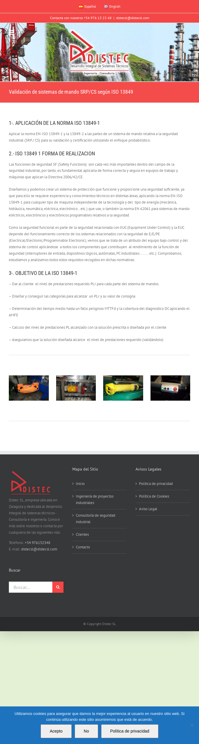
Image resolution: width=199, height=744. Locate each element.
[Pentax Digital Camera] (123, 388)
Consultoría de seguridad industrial (95, 518)
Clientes (82, 534)
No (86, 731)
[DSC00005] (29, 388)
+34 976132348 (37, 542)
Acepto (56, 731)
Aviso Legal (148, 508)
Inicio (80, 483)
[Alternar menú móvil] (12, 32)
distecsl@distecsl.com (132, 18)
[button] (13, 388)
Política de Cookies (154, 496)
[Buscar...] (30, 587)
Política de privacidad (156, 483)
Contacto (83, 547)
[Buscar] (57, 587)
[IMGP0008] (76, 388)
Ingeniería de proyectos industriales (94, 499)
